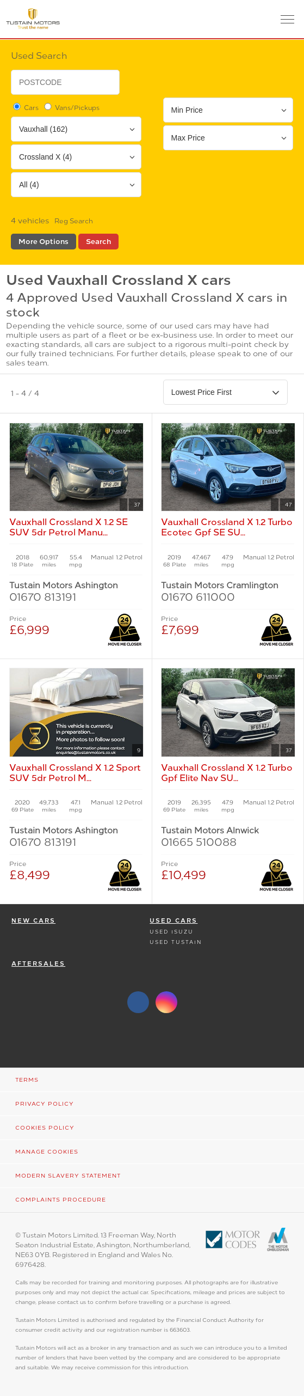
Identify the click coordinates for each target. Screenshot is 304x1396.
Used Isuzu (172, 932)
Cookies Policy (45, 1127)
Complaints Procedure (60, 1199)
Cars (25, 107)
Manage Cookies (46, 1151)
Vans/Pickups (71, 107)
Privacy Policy (44, 1103)
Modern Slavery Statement (68, 1175)
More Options (43, 241)
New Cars (33, 920)
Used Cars (173, 920)
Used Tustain (176, 942)
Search (98, 241)
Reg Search (73, 221)
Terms (27, 1079)
